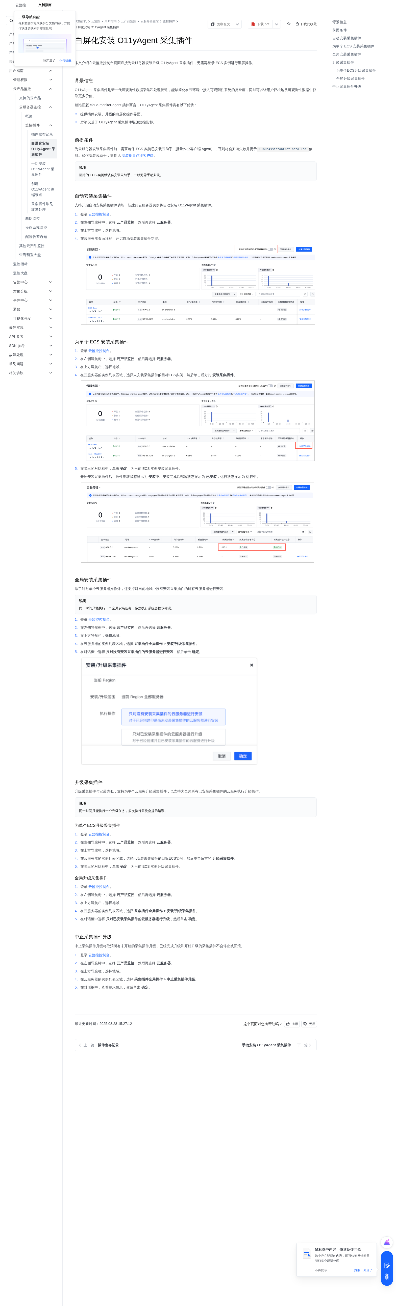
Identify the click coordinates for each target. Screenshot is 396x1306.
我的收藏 (310, 24)
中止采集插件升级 (346, 87)
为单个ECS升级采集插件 (356, 70)
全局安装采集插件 (346, 54)
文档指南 (45, 5)
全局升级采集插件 (350, 78)
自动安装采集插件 (346, 38)
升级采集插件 (343, 62)
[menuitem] (31, 98)
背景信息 (339, 22)
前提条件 (339, 30)
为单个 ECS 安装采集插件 (353, 46)
